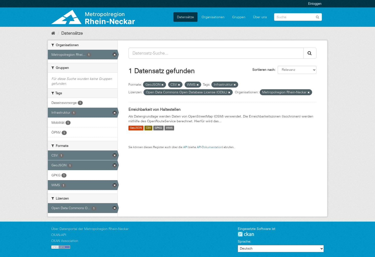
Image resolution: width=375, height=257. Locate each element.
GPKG (158, 128)
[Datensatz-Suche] (298, 17)
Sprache (244, 241)
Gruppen (238, 17)
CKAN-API (58, 235)
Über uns (260, 17)
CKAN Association (64, 241)
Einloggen (314, 4)
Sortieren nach (263, 69)
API (185, 147)
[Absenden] (317, 17)
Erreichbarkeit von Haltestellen (154, 109)
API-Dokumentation (209, 147)
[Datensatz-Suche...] (216, 53)
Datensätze (185, 17)
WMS (169, 128)
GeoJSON (136, 128)
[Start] (53, 33)
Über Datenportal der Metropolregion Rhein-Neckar (90, 229)
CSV (148, 128)
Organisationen (213, 17)
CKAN (246, 234)
